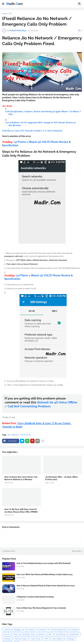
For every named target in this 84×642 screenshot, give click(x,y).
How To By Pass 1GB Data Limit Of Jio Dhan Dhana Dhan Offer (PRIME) (21, 510)
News (16, 634)
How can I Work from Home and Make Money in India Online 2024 (45, 574)
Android (7, 630)
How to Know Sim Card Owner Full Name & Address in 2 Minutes (20, 478)
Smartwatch (74, 634)
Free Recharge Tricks (58, 630)
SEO (50, 634)
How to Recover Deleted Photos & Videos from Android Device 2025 (46, 586)
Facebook (42, 630)
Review (42, 634)
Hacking (74, 630)
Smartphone (61, 634)
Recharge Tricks (28, 634)
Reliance (15, 435)
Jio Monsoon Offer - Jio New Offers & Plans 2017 (61, 478)
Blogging (17, 630)
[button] (3, 4)
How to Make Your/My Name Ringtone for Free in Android (41, 608)
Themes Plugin (21, 639)
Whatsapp (70, 639)
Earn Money (30, 630)
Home (4, 13)
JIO (10, 13)
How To (7, 634)
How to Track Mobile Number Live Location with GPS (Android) (43, 563)
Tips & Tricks (25, 435)
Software (7, 639)
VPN (46, 639)
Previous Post (9, 551)
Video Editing (57, 639)
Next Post (76, 551)
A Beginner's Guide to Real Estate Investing (35, 597)
